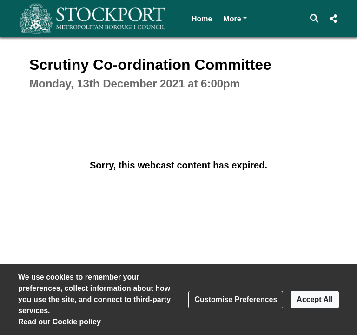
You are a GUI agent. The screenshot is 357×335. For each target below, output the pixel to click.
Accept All (315, 299)
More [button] (234, 18)
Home (202, 19)
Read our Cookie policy (59, 322)
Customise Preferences (235, 299)
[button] (314, 19)
